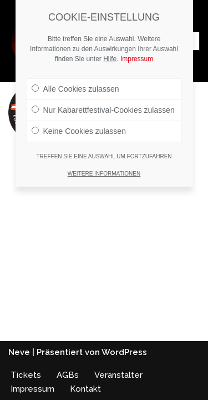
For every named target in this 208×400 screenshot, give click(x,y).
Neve (19, 352)
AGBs (68, 375)
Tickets (26, 375)
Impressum (32, 389)
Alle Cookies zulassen (75, 88)
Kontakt (85, 389)
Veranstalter (118, 375)
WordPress (124, 352)
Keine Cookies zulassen (79, 131)
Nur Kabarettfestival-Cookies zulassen (103, 110)
